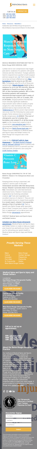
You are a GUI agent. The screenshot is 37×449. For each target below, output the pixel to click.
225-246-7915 (11, 16)
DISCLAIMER (18, 441)
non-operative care (19, 124)
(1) (19, 77)
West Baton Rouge (11, 263)
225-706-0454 (10, 18)
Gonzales (8, 257)
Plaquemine (22, 257)
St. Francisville (10, 261)
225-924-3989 (10, 14)
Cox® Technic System (10, 151)
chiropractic (16, 212)
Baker (7, 253)
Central (7, 255)
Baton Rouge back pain (20, 128)
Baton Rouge (23, 253)
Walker (20, 261)
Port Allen (8, 259)
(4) (23, 204)
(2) (3, 128)
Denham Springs (24, 255)
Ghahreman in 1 (8, 110)
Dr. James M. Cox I (17, 444)
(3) (10, 196)
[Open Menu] (34, 5)
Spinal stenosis (18, 85)
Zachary (21, 263)
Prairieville (22, 259)
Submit (18, 429)
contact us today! (18, 385)
